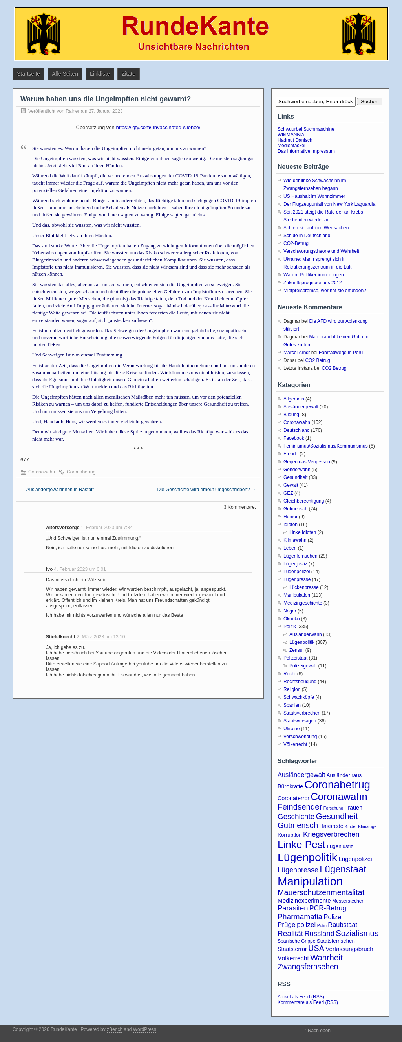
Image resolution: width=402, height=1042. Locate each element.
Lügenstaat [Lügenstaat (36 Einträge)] (343, 869)
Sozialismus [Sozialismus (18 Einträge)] (357, 933)
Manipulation (296, 595)
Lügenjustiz (295, 564)
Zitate (128, 74)
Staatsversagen (299, 721)
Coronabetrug (81, 472)
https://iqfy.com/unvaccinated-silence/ (158, 127)
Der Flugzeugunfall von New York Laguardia (329, 204)
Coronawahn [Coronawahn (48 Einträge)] (339, 796)
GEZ (288, 493)
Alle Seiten (65, 74)
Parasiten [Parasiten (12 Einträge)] (293, 908)
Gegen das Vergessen (306, 461)
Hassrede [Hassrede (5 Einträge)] (332, 826)
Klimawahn (295, 540)
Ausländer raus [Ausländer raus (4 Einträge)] (344, 775)
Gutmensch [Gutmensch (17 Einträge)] (298, 825)
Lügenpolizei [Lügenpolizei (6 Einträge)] (355, 859)
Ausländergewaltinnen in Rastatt (57, 489)
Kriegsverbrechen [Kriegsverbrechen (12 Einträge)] (331, 834)
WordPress (144, 1029)
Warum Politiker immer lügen (313, 275)
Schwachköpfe (298, 697)
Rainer (72, 111)
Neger (289, 611)
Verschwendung (300, 736)
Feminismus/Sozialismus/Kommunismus (325, 446)
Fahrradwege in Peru (341, 352)
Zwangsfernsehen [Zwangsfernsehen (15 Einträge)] (308, 966)
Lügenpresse (297, 579)
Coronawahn (41, 472)
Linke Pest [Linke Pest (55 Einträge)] (301, 844)
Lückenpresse (304, 587)
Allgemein (293, 399)
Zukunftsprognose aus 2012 (312, 282)
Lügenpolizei (296, 571)
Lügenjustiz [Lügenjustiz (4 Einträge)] (340, 846)
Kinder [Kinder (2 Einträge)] (351, 826)
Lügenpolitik (301, 642)
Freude (290, 454)
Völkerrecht (295, 744)
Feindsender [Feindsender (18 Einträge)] (300, 807)
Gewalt (290, 485)
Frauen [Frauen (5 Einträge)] (353, 807)
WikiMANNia (291, 134)
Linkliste (100, 74)
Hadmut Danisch (295, 140)
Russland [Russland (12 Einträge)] (319, 933)
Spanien (292, 705)
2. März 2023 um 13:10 (101, 637)
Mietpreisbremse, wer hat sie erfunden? (324, 290)
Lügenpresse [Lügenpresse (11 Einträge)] (298, 870)
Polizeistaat (295, 658)
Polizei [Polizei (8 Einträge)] (332, 916)
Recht (289, 673)
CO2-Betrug (296, 243)
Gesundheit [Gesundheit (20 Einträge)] (337, 816)
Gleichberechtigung (303, 501)
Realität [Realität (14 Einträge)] (290, 933)
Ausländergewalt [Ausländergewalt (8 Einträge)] (301, 774)
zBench (114, 1029)
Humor (290, 516)
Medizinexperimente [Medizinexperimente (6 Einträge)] (304, 900)
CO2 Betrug (317, 360)
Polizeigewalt (303, 666)
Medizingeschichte (302, 603)
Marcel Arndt (296, 352)
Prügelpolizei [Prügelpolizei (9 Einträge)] (297, 925)
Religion (291, 689)
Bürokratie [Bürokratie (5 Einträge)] (290, 786)
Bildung (291, 414)
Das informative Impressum (306, 151)
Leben (289, 548)
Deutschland (296, 430)
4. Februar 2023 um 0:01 (80, 569)
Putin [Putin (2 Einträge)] (322, 925)
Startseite (28, 74)
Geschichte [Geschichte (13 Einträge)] (296, 816)
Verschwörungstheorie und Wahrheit (321, 251)
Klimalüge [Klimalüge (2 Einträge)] (367, 826)
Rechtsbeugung (299, 681)
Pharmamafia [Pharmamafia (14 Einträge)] (300, 916)
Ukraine (291, 728)
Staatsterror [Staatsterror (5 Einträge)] (292, 949)
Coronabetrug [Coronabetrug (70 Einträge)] (337, 785)
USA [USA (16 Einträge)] (316, 948)
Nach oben (319, 1030)
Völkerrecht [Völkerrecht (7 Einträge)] (293, 958)
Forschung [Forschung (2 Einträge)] (333, 808)
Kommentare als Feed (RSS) (308, 1002)
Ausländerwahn (305, 634)
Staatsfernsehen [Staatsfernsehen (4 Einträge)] (336, 941)
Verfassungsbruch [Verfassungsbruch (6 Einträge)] (349, 948)
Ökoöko (291, 619)
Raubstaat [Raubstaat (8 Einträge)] (342, 924)
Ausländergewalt (300, 406)
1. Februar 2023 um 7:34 (107, 527)
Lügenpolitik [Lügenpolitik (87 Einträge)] (307, 857)
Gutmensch (295, 509)
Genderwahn (297, 469)
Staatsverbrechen (301, 713)
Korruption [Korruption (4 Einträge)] (290, 835)
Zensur (296, 650)
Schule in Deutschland (306, 235)
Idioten (290, 524)
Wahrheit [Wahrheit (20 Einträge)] (326, 957)
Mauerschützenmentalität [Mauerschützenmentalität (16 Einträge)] (321, 892)
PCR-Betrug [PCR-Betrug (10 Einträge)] (327, 908)
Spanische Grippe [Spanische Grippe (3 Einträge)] (296, 941)
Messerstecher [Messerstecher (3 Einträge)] (348, 901)
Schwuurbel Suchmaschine (306, 129)
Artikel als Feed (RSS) (301, 997)
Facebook (293, 438)
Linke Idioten (302, 532)
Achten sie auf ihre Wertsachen (316, 227)
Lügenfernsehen (300, 556)
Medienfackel (291, 145)
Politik (289, 626)
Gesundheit (295, 477)
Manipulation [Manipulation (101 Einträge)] (310, 881)
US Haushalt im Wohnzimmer (314, 196)
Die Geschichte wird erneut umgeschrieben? (206, 489)
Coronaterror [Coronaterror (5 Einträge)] (293, 798)
